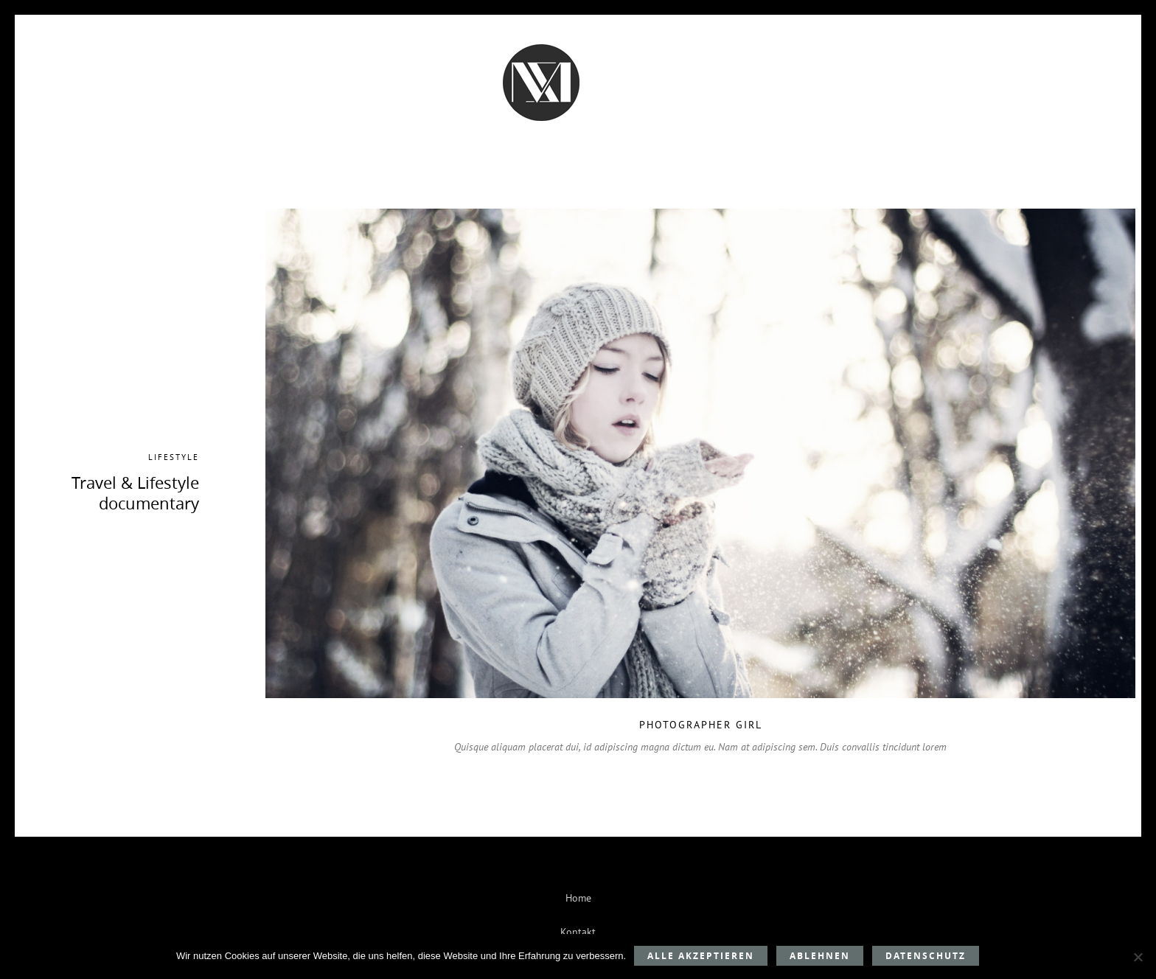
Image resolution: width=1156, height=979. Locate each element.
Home (578, 898)
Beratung (333, 108)
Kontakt (710, 108)
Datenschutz (925, 956)
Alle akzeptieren (700, 956)
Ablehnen (820, 956)
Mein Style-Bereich (809, 108)
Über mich (637, 108)
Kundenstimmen (436, 108)
